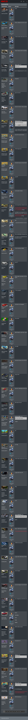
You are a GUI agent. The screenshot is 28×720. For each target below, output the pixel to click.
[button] (21, 1)
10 (20, 711)
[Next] (24, 711)
